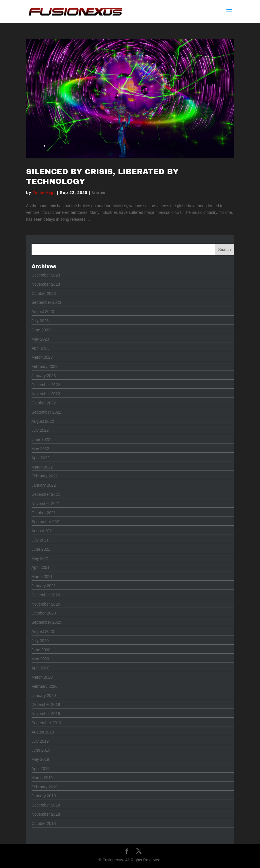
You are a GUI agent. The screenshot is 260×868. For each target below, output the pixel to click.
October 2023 (44, 293)
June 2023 (41, 330)
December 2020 (46, 595)
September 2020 (46, 622)
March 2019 (42, 777)
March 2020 (42, 677)
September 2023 (46, 302)
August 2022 (43, 421)
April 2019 (41, 768)
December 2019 (46, 704)
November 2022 (46, 393)
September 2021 (46, 521)
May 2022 (40, 448)
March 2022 (42, 467)
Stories (98, 193)
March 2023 (42, 357)
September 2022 (46, 412)
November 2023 (46, 284)
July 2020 (40, 640)
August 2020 (43, 631)
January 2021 (44, 585)
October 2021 (44, 512)
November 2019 (46, 713)
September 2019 (46, 723)
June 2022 (41, 439)
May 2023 (40, 339)
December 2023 (46, 275)
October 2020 (44, 613)
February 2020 (45, 686)
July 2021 (40, 540)
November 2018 (46, 814)
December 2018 (46, 805)
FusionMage (44, 193)
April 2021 (41, 567)
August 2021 (43, 531)
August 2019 (43, 732)
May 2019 (40, 759)
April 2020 (41, 668)
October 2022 (44, 403)
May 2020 (40, 658)
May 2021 (40, 558)
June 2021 (41, 549)
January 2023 (44, 375)
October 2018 (44, 823)
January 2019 (44, 796)
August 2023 (43, 311)
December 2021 (46, 494)
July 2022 (40, 430)
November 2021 (46, 503)
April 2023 (41, 348)
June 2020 (41, 650)
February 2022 (45, 476)
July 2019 (40, 741)
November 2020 (46, 604)
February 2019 (45, 787)
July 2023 (40, 320)
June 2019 (41, 750)
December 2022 (46, 385)
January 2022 (44, 485)
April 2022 (41, 458)
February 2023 (45, 366)
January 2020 (44, 695)
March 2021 (42, 576)
